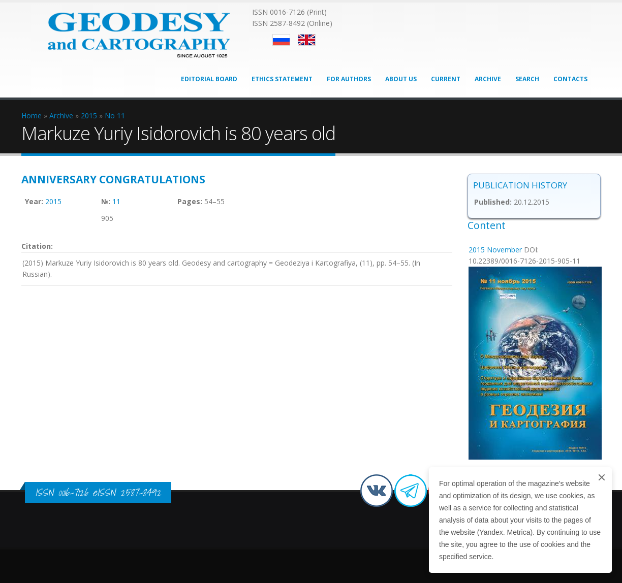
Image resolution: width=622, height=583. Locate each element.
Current (445, 79)
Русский (281, 40)
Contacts (570, 79)
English (307, 40)
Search (527, 79)
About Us (401, 79)
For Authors (349, 79)
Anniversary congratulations (113, 179)
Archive (488, 79)
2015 (53, 201)
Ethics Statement (282, 79)
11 (116, 201)
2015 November (495, 249)
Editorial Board (209, 79)
